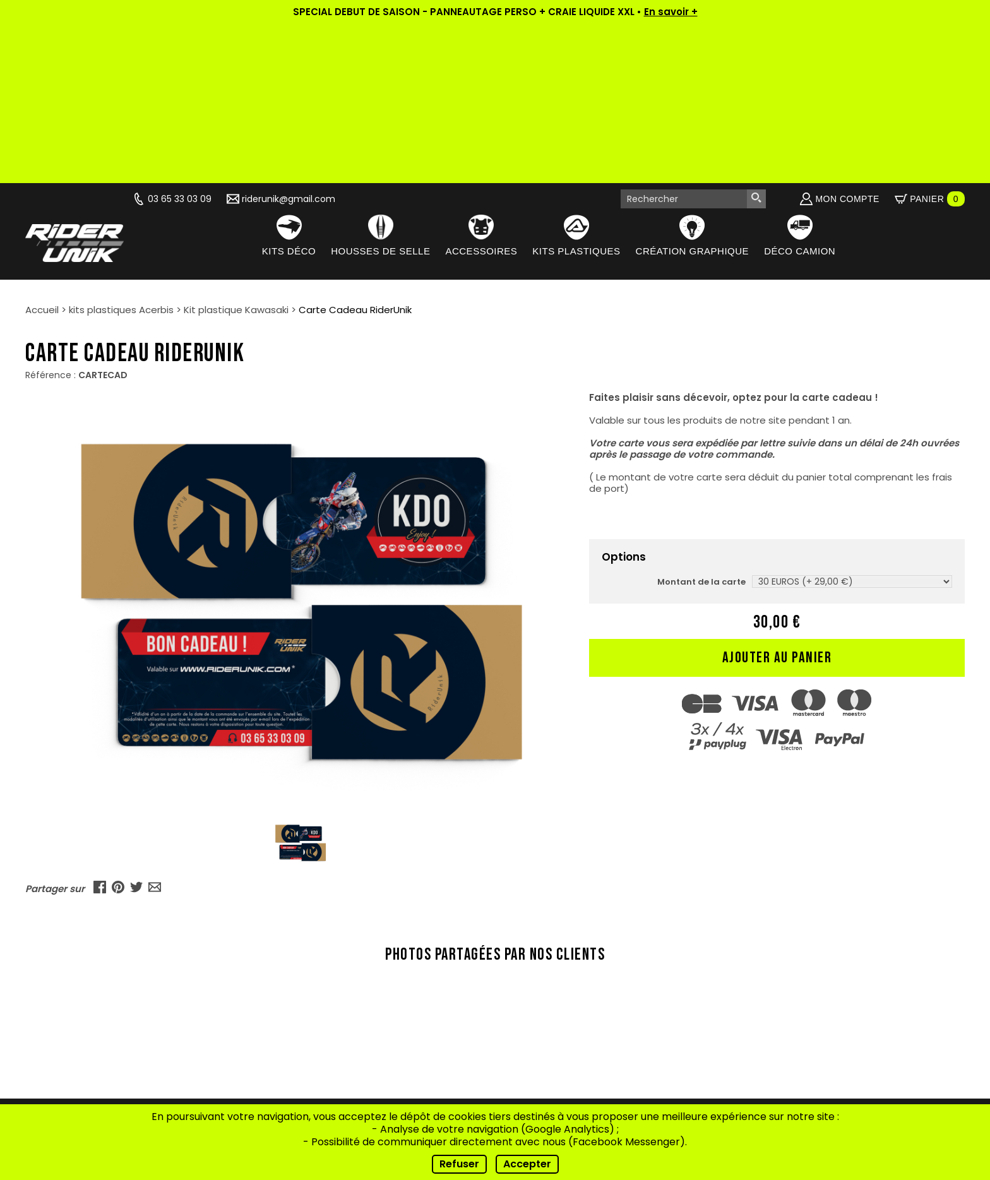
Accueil (42, 150)
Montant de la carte (701, 423)
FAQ (307, 1048)
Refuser (459, 1164)
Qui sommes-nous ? (306, 969)
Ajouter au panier (777, 498)
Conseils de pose (307, 1032)
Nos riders (307, 1016)
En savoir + (671, 11)
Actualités (307, 985)
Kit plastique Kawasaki (236, 150)
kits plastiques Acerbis (121, 150)
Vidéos (307, 1001)
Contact (307, 1064)
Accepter (527, 1164)
